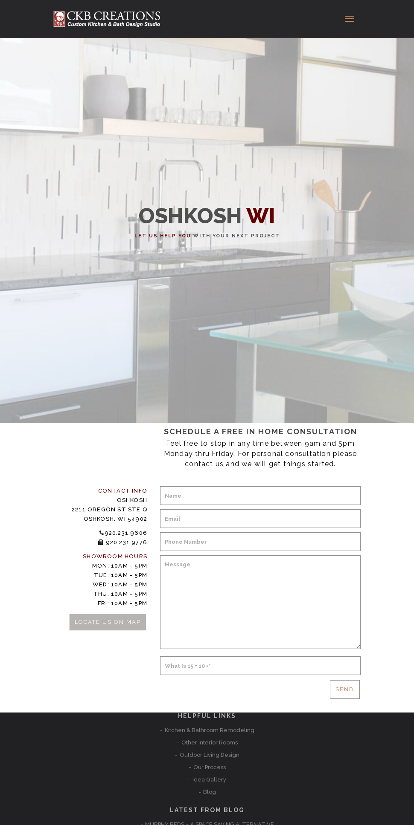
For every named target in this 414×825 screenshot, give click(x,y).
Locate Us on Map (107, 622)
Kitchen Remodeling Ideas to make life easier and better (209, 765)
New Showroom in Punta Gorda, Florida (209, 752)
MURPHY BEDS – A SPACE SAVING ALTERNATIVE (209, 740)
